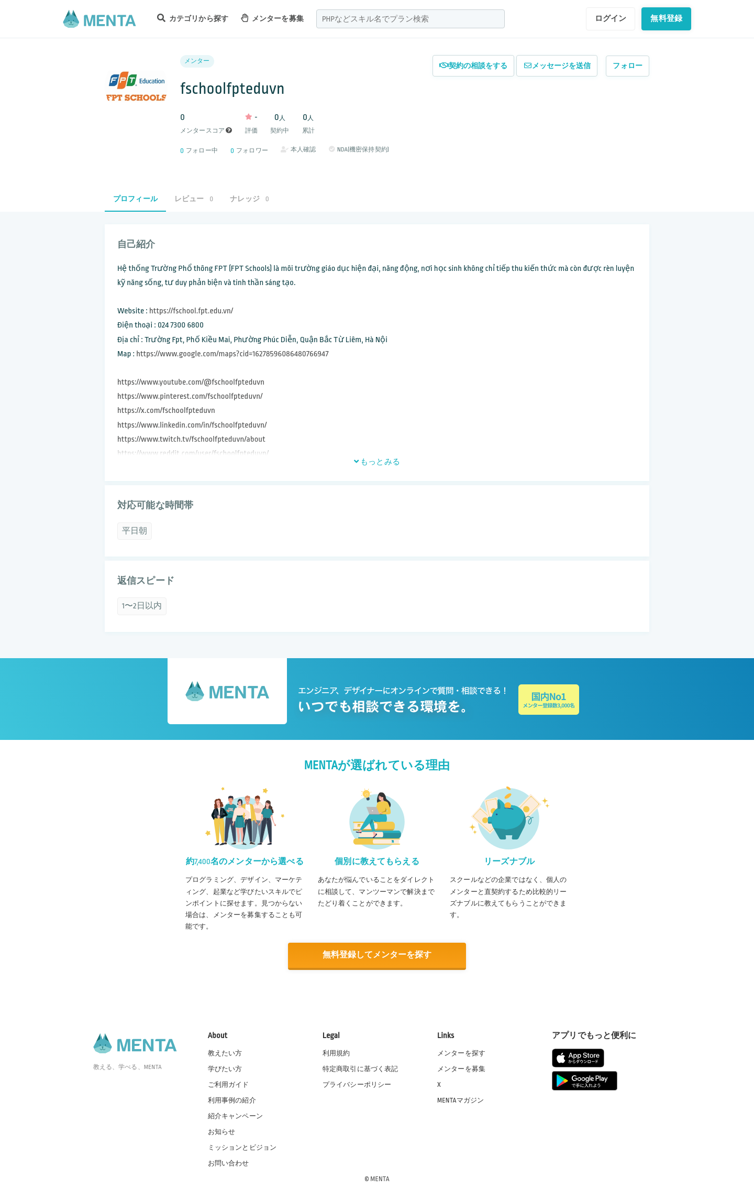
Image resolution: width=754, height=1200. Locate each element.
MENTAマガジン (460, 1100)
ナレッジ (249, 199)
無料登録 (666, 18)
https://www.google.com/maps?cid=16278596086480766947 (232, 354)
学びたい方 (225, 1068)
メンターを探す (461, 1052)
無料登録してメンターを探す (377, 955)
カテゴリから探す (192, 18)
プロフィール (135, 199)
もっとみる (377, 461)
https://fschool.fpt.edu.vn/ (191, 311)
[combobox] (410, 18)
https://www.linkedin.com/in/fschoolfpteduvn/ (192, 425)
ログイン (611, 18)
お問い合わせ (228, 1162)
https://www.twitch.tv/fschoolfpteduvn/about (191, 439)
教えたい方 (225, 1052)
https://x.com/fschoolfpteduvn (166, 410)
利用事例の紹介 (232, 1100)
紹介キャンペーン (235, 1115)
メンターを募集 (272, 18)
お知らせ (222, 1131)
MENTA (380, 1178)
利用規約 (336, 1052)
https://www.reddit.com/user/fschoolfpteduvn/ (193, 453)
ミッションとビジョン (242, 1147)
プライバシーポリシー (357, 1083)
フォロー (627, 66)
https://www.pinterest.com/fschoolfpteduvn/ (189, 396)
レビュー (193, 199)
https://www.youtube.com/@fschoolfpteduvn (190, 382)
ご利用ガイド (228, 1083)
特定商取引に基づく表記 (360, 1068)
